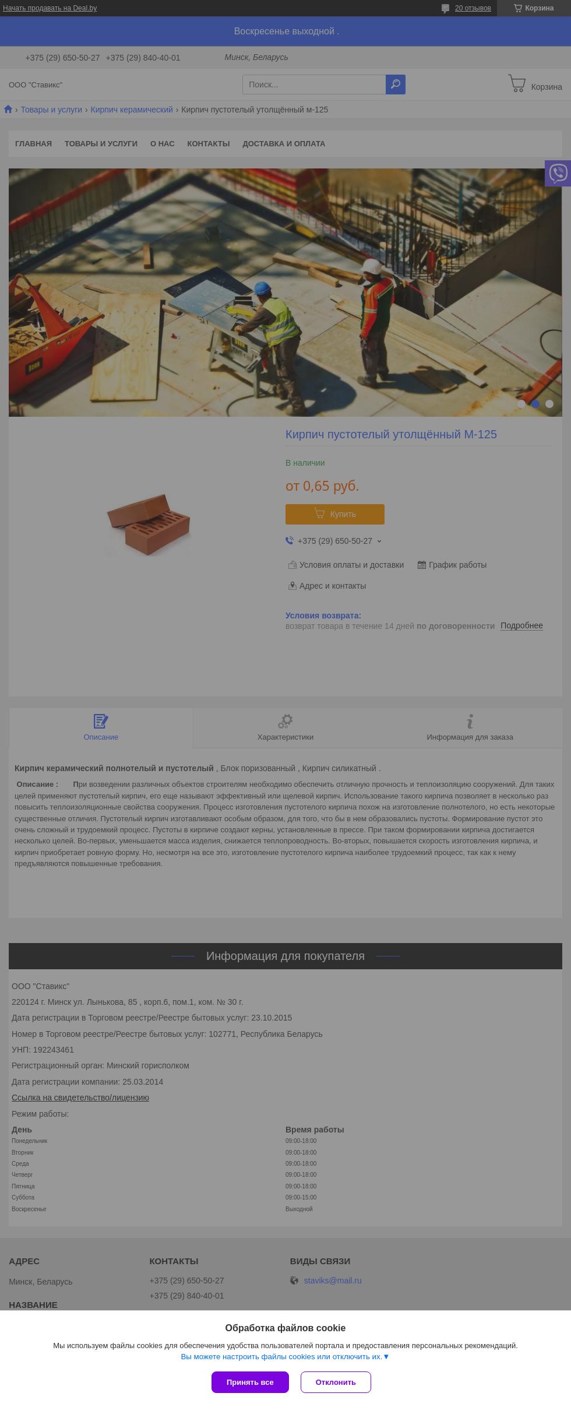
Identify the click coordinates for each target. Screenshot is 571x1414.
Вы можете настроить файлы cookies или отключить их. (281, 1356)
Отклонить (336, 1382)
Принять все (250, 1382)
